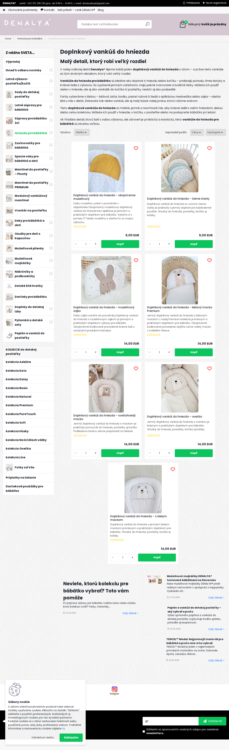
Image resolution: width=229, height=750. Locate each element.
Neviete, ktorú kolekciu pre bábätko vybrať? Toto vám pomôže (96, 501)
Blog (101, 10)
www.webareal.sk (129, 746)
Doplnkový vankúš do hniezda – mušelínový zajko (197, 197)
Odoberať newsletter (45, 634)
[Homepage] (4, 10)
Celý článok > (130, 523)
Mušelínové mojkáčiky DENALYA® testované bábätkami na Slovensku (191, 489)
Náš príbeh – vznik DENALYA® (76, 10)
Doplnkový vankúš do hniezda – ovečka (197, 315)
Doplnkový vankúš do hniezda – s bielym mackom (142, 424)
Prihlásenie (193, 3)
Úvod (8, 38)
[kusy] (73, 248)
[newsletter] (212, 632)
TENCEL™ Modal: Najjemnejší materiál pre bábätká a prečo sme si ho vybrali (194, 552)
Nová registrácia (216, 3)
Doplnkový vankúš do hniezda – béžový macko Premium (86, 313)
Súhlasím (71, 737)
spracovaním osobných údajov (181, 640)
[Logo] (27, 24)
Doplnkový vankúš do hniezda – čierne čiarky (141, 199)
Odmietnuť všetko (42, 737)
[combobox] (197, 132)
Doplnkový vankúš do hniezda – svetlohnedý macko (141, 314)
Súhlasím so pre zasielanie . (182, 642)
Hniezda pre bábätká (29, 38)
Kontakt (48, 10)
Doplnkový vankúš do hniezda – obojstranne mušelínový (86, 197)
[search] (147, 25)
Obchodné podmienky (23, 10)
